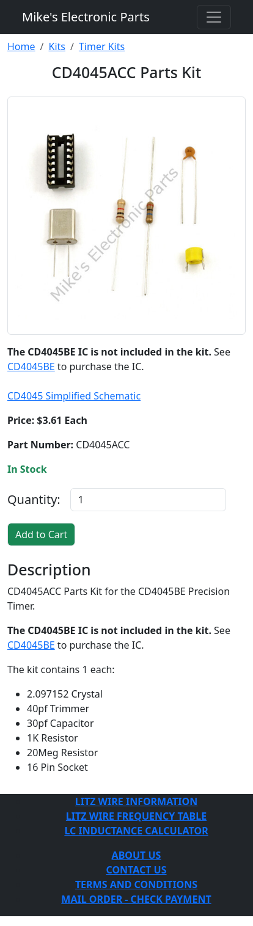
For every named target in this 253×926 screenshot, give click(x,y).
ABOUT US (136, 855)
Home (21, 46)
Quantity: (34, 499)
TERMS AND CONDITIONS (136, 884)
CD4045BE (31, 366)
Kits (56, 46)
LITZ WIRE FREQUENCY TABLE (136, 816)
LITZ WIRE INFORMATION (136, 801)
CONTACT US (136, 870)
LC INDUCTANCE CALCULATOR (136, 830)
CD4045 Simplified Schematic (74, 396)
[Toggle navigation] (214, 17)
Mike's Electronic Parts (86, 17)
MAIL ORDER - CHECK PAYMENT (136, 899)
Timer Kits (102, 46)
